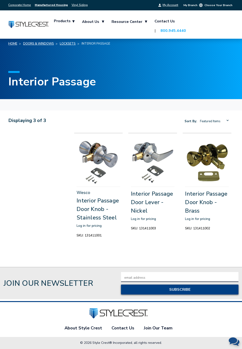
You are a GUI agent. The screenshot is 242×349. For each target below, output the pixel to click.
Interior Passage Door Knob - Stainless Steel (98, 209)
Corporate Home (19, 5)
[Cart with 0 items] (227, 25)
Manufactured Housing (51, 5)
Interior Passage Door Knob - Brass (206, 202)
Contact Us (165, 21)
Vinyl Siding (80, 5)
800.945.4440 (173, 30)
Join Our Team (158, 328)
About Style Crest (83, 328)
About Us (93, 21)
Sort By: (191, 121)
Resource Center (129, 21)
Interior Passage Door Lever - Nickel (152, 202)
